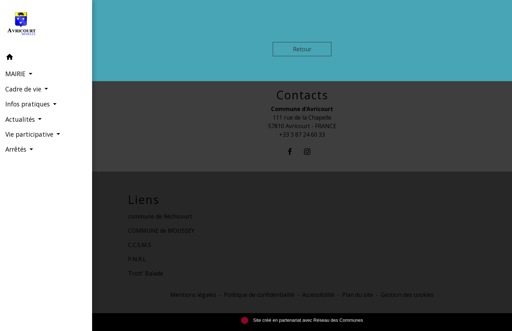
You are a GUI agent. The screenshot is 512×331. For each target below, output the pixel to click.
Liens (143, 199)
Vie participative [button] (30, 134)
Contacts (302, 95)
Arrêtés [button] (16, 149)
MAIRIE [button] (16, 73)
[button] (46, 58)
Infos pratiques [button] (28, 104)
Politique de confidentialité (259, 295)
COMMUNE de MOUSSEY (161, 231)
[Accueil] (46, 25)
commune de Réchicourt (160, 216)
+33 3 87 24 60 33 (302, 134)
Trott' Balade (145, 273)
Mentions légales (193, 295)
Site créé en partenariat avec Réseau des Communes (302, 320)
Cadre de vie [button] (24, 89)
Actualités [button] (21, 119)
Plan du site (357, 295)
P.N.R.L (137, 259)
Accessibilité (318, 295)
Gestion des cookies (407, 295)
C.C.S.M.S (139, 245)
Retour (302, 49)
